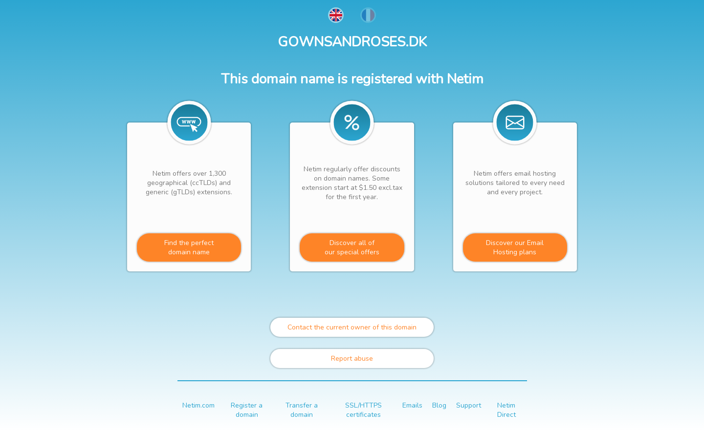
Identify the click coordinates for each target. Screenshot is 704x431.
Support (468, 405)
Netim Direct (506, 410)
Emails (412, 405)
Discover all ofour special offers (352, 247)
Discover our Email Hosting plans (515, 247)
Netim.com (198, 405)
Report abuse (352, 358)
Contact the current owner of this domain (352, 327)
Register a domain (247, 410)
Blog (439, 405)
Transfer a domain (302, 410)
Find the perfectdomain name (189, 247)
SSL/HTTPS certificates (363, 410)
